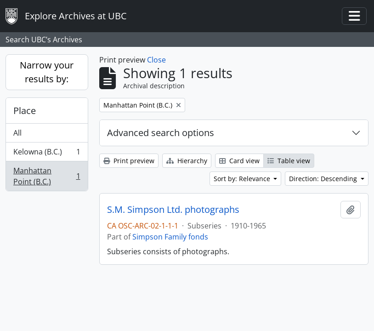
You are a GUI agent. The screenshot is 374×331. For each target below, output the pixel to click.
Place (24, 110)
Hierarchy (186, 160)
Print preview (128, 160)
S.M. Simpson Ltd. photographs (173, 209)
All (17, 133)
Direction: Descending (324, 178)
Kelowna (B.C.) (46, 153)
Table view (288, 160)
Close (156, 60)
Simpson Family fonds (170, 237)
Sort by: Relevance (243, 178)
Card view (239, 160)
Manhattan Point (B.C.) (46, 176)
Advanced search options (160, 132)
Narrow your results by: (47, 72)
